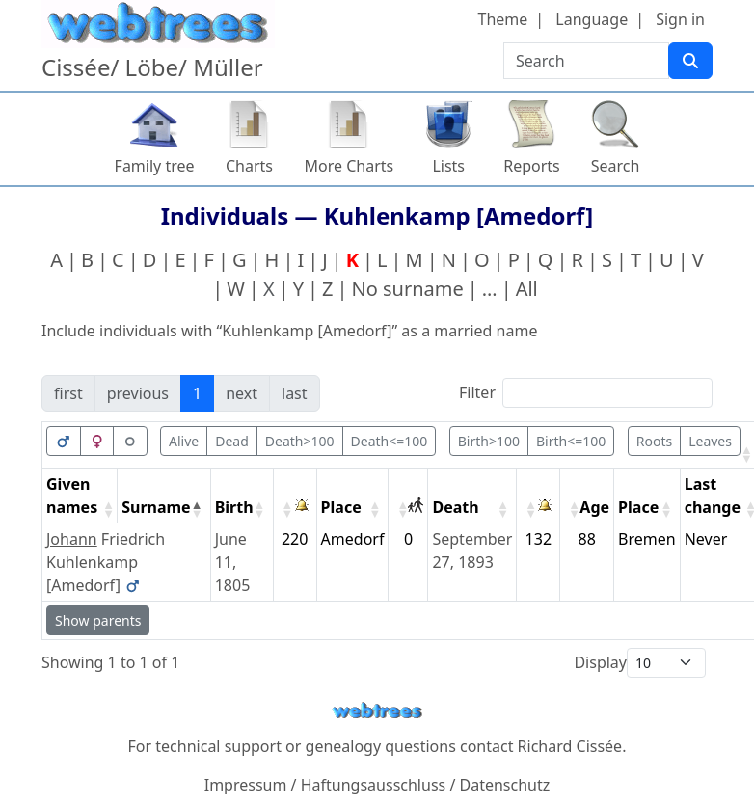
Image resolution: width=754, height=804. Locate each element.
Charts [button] (249, 165)
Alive (184, 441)
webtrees (377, 711)
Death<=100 (389, 441)
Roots (654, 441)
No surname (408, 289)
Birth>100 (489, 441)
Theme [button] (503, 19)
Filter (477, 392)
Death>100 (300, 441)
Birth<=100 (571, 441)
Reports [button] (531, 165)
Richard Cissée (570, 746)
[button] (746, 454)
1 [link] (197, 393)
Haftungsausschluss (373, 784)
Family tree (155, 165)
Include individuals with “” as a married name (289, 330)
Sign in (680, 19)
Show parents (98, 620)
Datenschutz (505, 784)
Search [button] (615, 165)
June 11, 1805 (233, 562)
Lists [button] (448, 165)
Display (600, 662)
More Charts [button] (349, 165)
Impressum (245, 784)
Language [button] (591, 19)
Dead (232, 441)
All (527, 289)
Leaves (710, 441)
